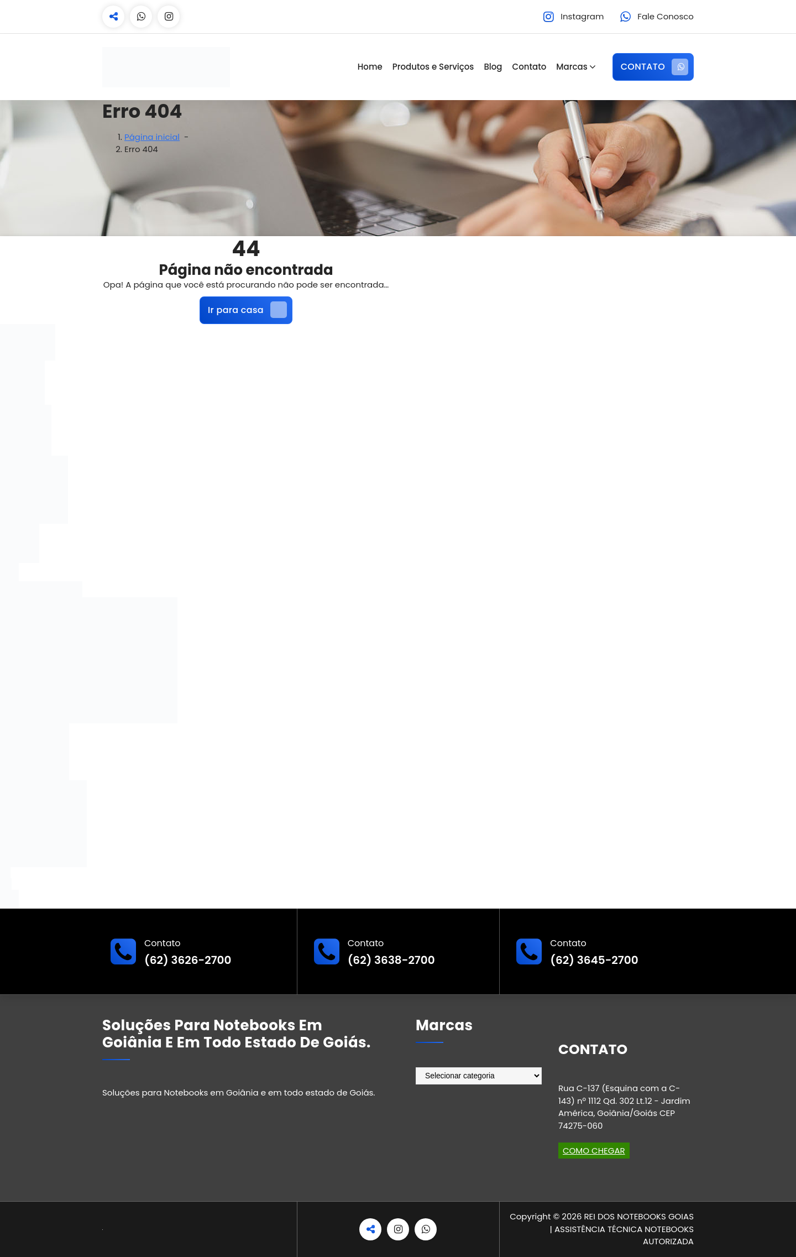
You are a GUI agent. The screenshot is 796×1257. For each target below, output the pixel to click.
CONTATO (654, 67)
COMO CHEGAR (594, 1150)
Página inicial (152, 137)
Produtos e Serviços (433, 66)
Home (370, 66)
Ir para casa (247, 309)
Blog (493, 66)
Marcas (571, 66)
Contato (529, 66)
